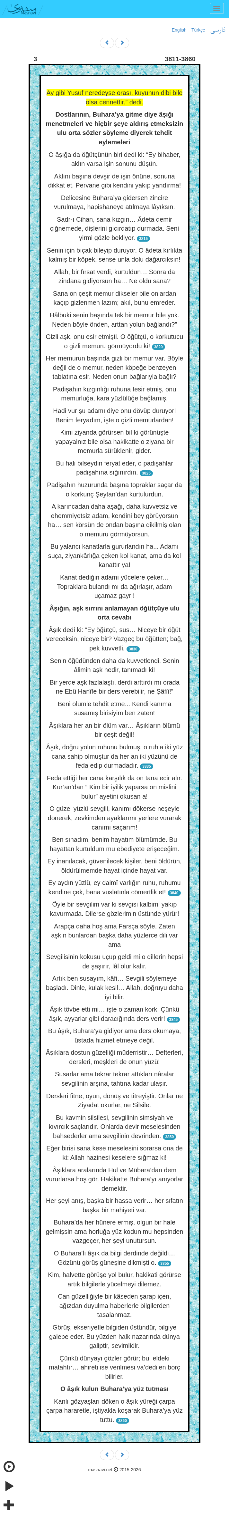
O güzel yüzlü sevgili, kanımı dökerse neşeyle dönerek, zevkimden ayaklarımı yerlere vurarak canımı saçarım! (114, 818)
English (179, 30)
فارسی (217, 30)
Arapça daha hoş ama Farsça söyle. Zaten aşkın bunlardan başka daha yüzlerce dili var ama (114, 935)
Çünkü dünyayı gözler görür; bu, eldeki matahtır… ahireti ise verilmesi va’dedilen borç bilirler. (114, 1367)
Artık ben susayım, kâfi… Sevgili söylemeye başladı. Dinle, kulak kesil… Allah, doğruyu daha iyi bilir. (114, 987)
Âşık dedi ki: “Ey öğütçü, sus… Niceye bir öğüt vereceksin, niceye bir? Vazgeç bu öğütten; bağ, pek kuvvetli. (114, 639)
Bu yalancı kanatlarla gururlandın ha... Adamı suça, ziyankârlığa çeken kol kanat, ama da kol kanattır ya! (114, 555)
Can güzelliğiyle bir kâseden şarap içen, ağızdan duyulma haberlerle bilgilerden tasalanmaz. (114, 1305)
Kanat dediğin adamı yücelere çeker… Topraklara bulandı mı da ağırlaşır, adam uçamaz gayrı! (114, 586)
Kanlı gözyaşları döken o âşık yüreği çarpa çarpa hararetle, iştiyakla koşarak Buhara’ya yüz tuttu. (114, 1410)
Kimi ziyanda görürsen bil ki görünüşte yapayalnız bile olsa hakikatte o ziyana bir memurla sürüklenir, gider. (115, 441)
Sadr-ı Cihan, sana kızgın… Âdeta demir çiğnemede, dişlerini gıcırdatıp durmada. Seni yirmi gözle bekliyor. (114, 228)
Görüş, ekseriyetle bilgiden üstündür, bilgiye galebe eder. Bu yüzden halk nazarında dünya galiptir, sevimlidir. (114, 1336)
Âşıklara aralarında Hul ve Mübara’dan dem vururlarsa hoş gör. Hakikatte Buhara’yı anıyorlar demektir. (114, 1179)
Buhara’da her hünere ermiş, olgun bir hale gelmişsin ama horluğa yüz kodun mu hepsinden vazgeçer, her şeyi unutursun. (114, 1231)
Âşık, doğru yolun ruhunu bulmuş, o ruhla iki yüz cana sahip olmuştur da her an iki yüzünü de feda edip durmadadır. (114, 756)
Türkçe (198, 30)
